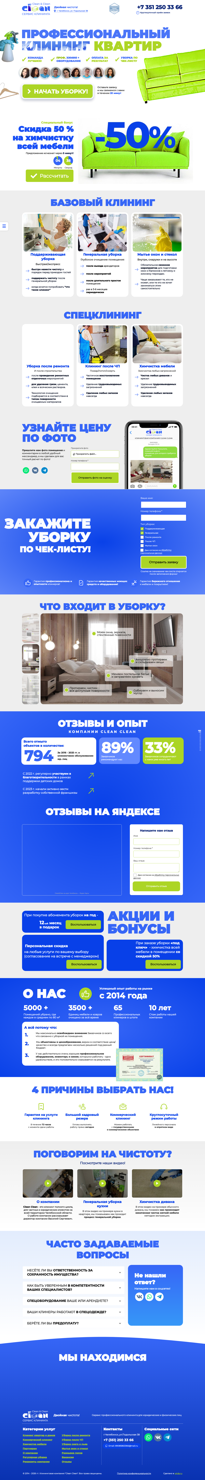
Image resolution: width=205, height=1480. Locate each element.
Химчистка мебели (34, 1444)
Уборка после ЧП (72, 1439)
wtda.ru (178, 1473)
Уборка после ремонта (76, 1435)
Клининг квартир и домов (39, 1435)
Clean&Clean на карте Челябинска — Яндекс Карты (72, 893)
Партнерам (30, 1448)
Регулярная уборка (35, 1457)
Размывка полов (72, 1453)
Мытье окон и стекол (75, 1448)
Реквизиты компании (36, 1461)
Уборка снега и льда (74, 1444)
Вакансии (68, 1457)
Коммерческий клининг (37, 1439)
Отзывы (67, 1461)
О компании (30, 1453)
